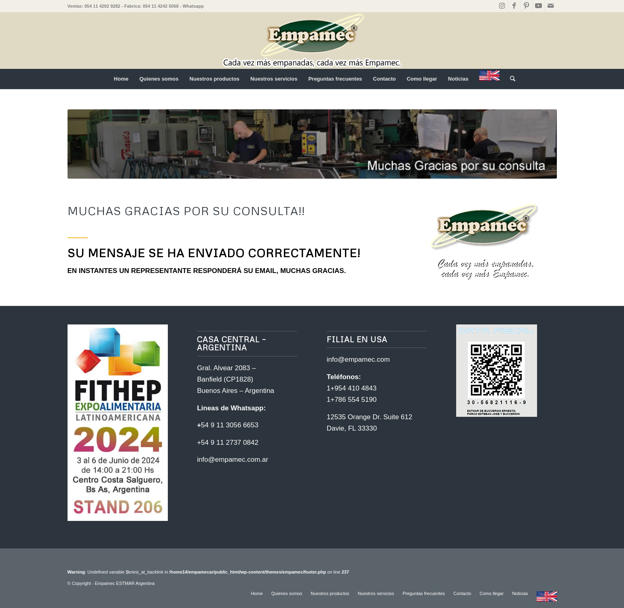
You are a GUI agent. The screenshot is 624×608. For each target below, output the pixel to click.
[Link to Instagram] (502, 6)
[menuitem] (121, 79)
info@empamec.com (358, 359)
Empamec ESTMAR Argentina (125, 583)
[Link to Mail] (551, 6)
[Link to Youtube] (538, 6)
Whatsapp (193, 6)
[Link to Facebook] (514, 6)
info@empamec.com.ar (232, 459)
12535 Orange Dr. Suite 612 (369, 417)
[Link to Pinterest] (526, 6)
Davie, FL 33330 (352, 428)
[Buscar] (510, 79)
